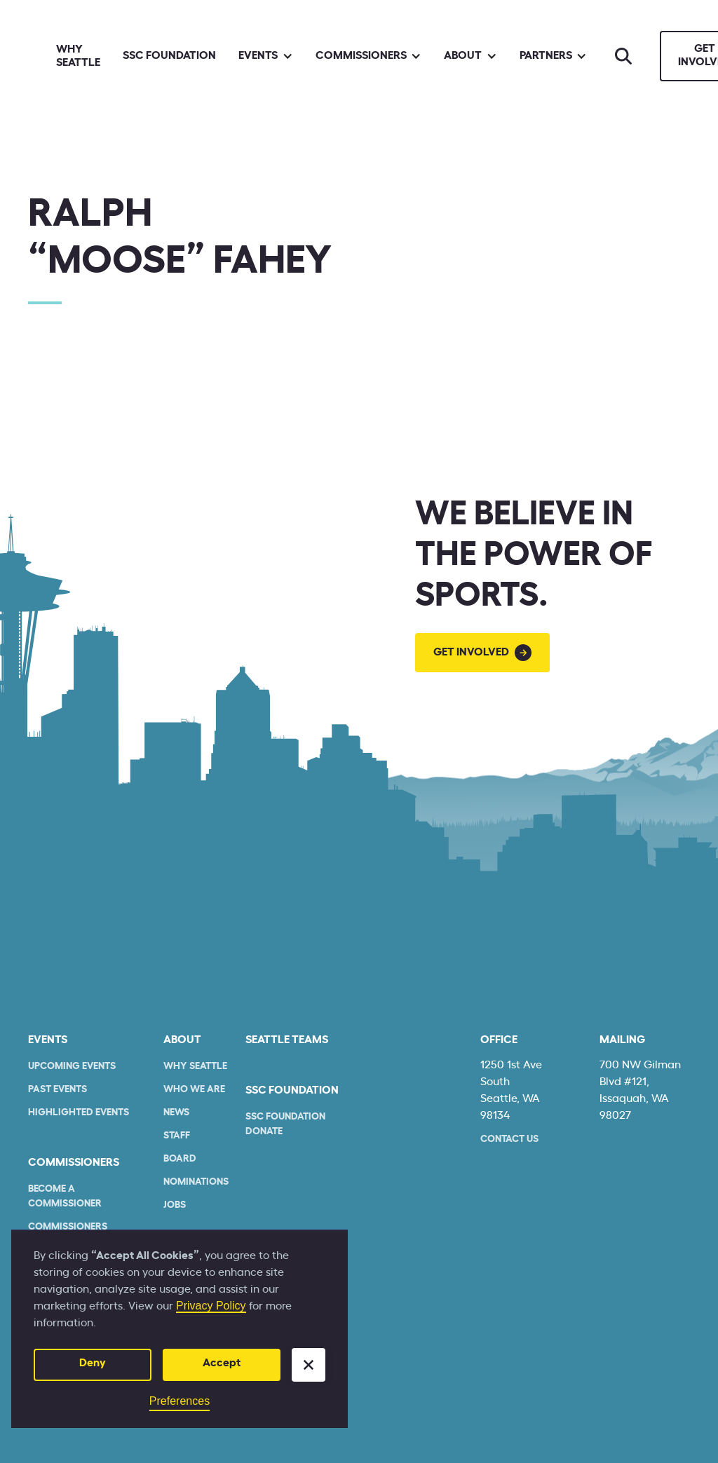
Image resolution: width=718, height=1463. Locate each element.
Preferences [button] (179, 1401)
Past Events (57, 1089)
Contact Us (509, 1139)
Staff (176, 1136)
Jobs (174, 1205)
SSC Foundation (169, 55)
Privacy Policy (211, 1306)
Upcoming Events (72, 1066)
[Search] (623, 56)
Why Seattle (78, 55)
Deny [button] (92, 1362)
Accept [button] (222, 1362)
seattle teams (286, 1039)
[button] (308, 1365)
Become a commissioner (65, 1196)
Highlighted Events (78, 1112)
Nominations (196, 1182)
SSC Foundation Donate (285, 1124)
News (176, 1112)
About (182, 1039)
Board (179, 1159)
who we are (194, 1089)
